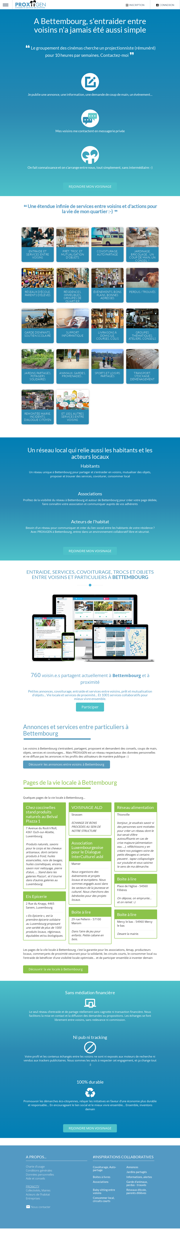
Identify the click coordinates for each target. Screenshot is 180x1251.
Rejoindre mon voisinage (90, 186)
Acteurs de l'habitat (38, 1217)
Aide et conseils (35, 1201)
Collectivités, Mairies (38, 1213)
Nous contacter (38, 1229)
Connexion (165, 5)
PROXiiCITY (32, 1209)
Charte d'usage (35, 1189)
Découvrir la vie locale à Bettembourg (56, 992)
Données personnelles (40, 1197)
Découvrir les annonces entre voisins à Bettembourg (66, 787)
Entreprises (33, 1221)
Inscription (134, 5)
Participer (90, 729)
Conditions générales (39, 1193)
